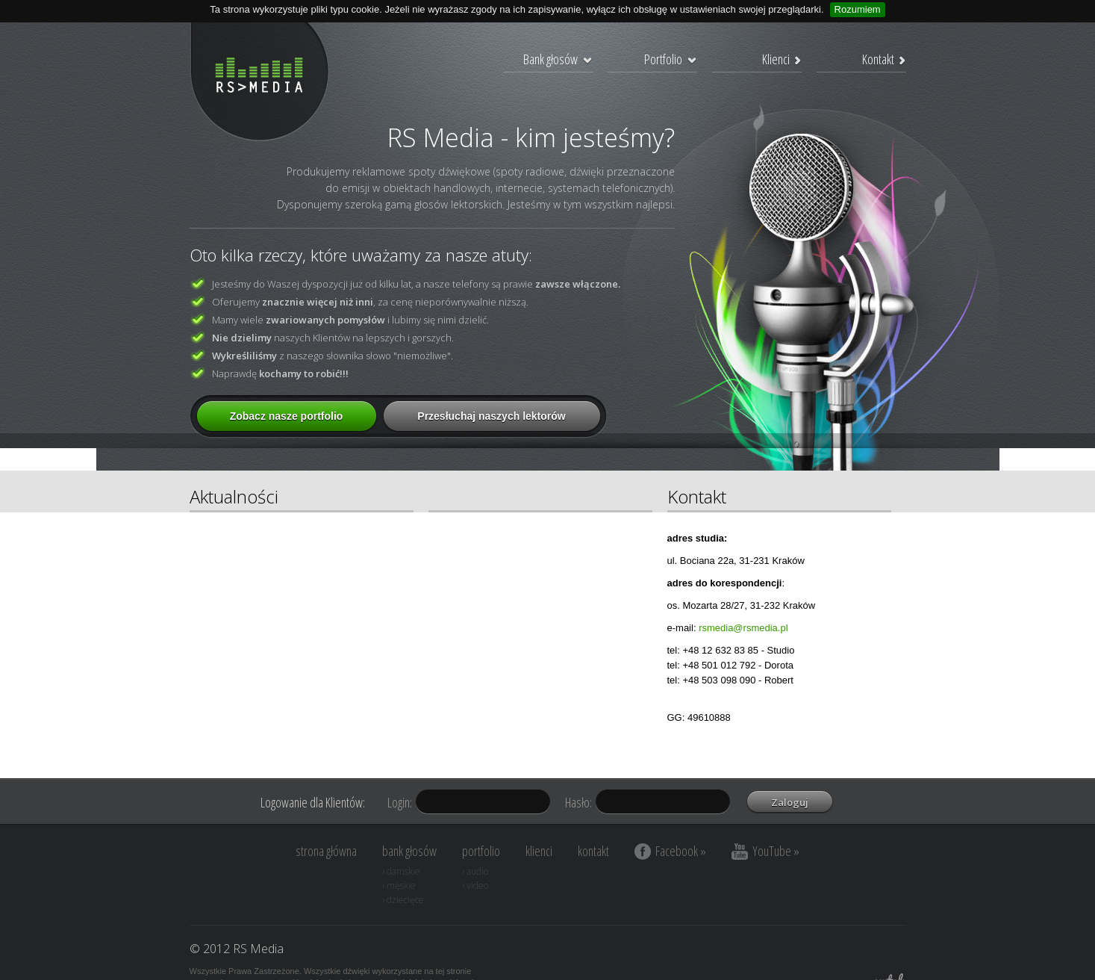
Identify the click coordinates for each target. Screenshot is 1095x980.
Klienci (782, 59)
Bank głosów (558, 59)
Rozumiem (857, 9)
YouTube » (765, 851)
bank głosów (409, 851)
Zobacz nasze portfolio (286, 416)
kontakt (593, 851)
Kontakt (884, 59)
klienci (538, 851)
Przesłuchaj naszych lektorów (491, 416)
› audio (475, 871)
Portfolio (670, 59)
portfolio (481, 851)
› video (475, 885)
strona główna (326, 851)
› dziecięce (403, 899)
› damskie (401, 871)
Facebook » (670, 851)
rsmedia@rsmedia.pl (743, 627)
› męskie (399, 885)
